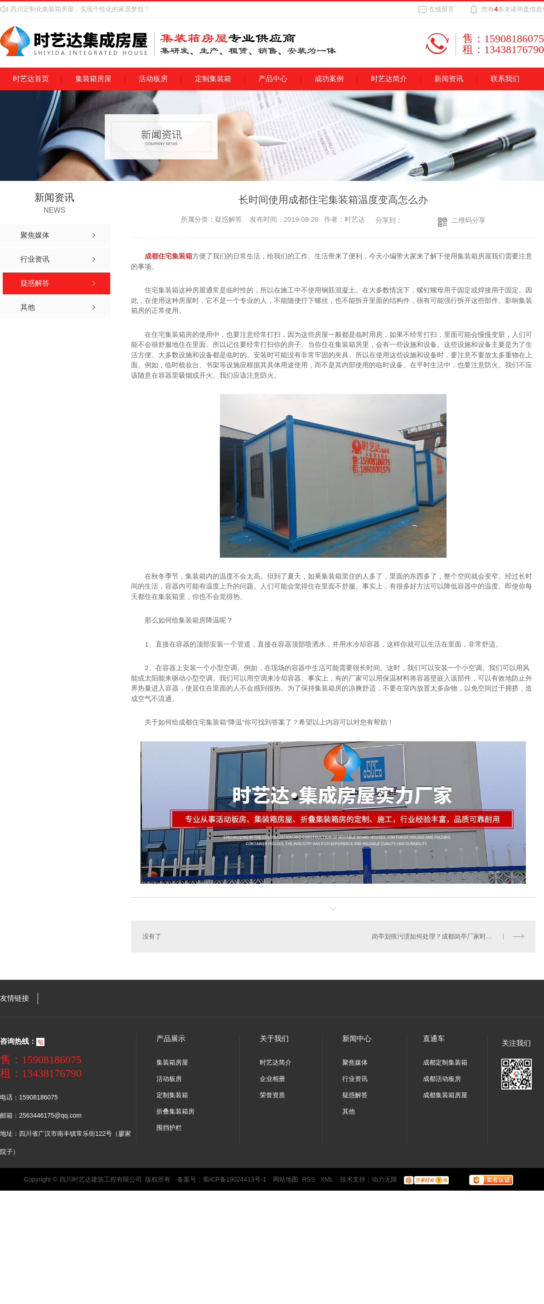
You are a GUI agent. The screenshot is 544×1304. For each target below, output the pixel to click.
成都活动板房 (442, 1078)
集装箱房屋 (93, 79)
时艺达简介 (389, 79)
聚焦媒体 (355, 1062)
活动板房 (153, 79)
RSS (309, 1179)
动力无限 (384, 1179)
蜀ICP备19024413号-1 (234, 1179)
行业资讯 (355, 1078)
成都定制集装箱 (445, 1062)
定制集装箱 (213, 79)
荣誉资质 (272, 1095)
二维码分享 (469, 220)
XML (327, 1179)
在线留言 (441, 9)
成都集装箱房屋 (445, 1095)
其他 (348, 1111)
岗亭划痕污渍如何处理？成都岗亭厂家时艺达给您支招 (448, 936)
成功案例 (329, 79)
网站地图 (285, 1179)
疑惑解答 (355, 1095)
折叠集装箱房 (175, 1111)
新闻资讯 (448, 79)
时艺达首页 (31, 79)
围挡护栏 (169, 1127)
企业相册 (272, 1078)
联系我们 (505, 79)
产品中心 (272, 79)
